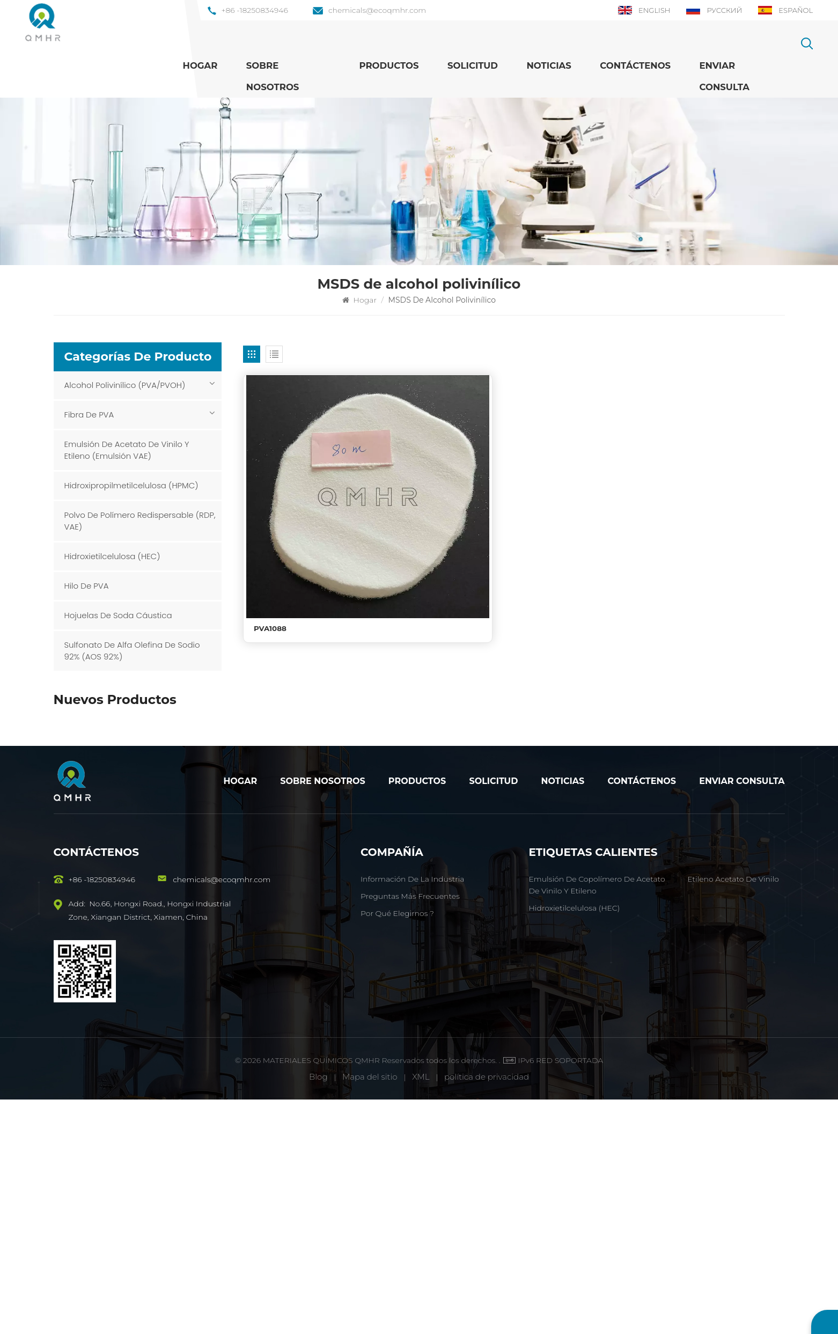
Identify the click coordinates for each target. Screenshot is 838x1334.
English (638, 10)
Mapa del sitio (371, 1311)
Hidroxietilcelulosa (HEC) (112, 556)
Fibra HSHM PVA (142, 843)
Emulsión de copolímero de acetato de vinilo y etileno (157, 791)
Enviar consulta (741, 1015)
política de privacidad (486, 1311)
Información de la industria (412, 1113)
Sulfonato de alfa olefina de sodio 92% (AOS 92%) (132, 650)
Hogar (200, 65)
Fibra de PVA (89, 414)
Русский (710, 10)
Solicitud (472, 65)
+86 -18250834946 (248, 10)
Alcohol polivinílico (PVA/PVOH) (125, 385)
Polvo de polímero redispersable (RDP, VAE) (140, 520)
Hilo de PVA (86, 585)
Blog (318, 1311)
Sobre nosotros (272, 76)
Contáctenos (635, 65)
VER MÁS (127, 741)
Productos (388, 65)
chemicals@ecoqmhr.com (369, 10)
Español (784, 10)
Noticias (548, 65)
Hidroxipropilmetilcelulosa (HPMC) (131, 485)
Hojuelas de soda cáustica (118, 615)
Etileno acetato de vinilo (733, 1113)
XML (420, 1311)
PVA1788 (127, 729)
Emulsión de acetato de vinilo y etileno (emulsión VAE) (126, 449)
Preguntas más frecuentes (410, 1130)
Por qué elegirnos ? (397, 1148)
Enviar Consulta (724, 76)
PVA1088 (271, 553)
